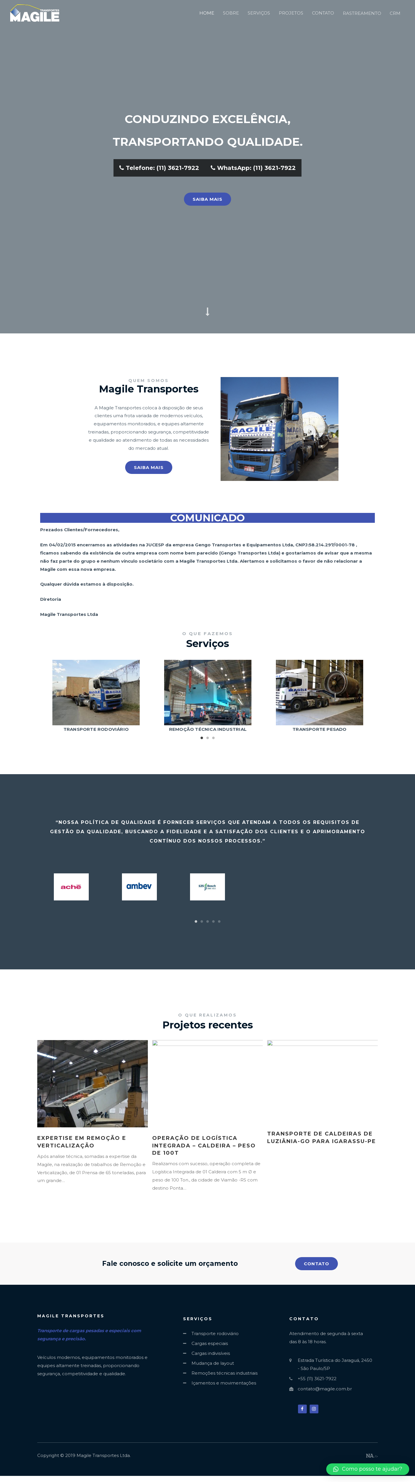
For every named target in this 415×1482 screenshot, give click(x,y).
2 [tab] (207, 738)
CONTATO (323, 13)
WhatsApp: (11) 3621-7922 (253, 167)
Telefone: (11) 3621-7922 (159, 167)
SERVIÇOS (259, 13)
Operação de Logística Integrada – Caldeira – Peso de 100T (204, 1145)
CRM (395, 13)
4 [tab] (213, 921)
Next (366, 696)
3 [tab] (213, 738)
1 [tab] (202, 738)
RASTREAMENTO (362, 13)
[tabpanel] (96, 696)
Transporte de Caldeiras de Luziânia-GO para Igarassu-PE (321, 1137)
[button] (207, 199)
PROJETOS (291, 13)
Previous (49, 696)
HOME (206, 13)
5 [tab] (219, 921)
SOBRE (231, 13)
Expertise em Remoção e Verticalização (81, 1142)
